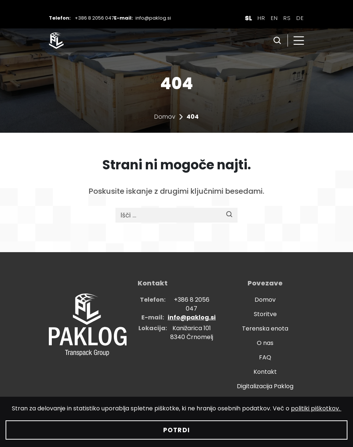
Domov (164, 116)
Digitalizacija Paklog (265, 386)
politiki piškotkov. (316, 408)
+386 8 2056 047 (94, 17)
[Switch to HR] (261, 18)
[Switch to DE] (300, 18)
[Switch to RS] (287, 18)
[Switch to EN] (274, 18)
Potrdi (176, 430)
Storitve (265, 314)
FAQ (265, 357)
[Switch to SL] (248, 18)
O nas (265, 343)
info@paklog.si (153, 17)
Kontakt (265, 372)
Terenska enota (265, 328)
